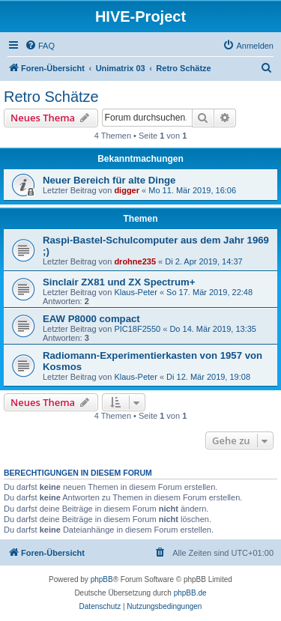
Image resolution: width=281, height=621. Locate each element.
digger (126, 190)
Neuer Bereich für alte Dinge (109, 180)
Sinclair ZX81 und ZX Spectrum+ (119, 282)
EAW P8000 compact (91, 318)
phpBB (102, 579)
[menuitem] (40, 46)
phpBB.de (190, 593)
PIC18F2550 (137, 328)
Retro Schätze (51, 96)
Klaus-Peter (135, 292)
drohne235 (135, 261)
